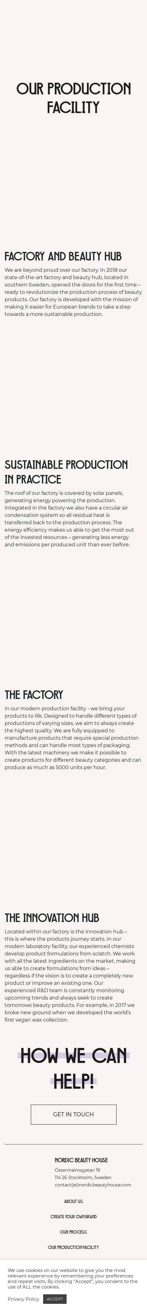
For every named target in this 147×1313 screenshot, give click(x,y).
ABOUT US (73, 1201)
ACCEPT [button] (55, 1298)
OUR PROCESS (73, 1232)
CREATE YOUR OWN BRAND (74, 1217)
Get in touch (73, 1114)
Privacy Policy (23, 1299)
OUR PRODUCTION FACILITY (73, 1247)
